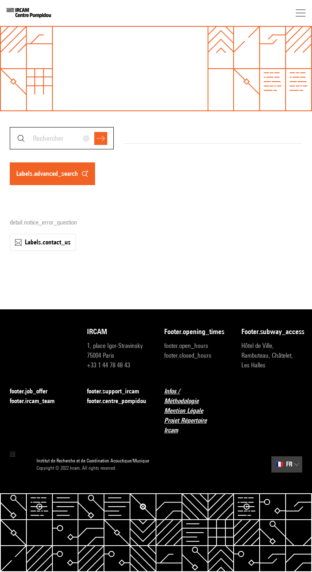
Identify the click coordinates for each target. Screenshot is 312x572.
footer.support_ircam (117, 391)
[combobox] (62, 138)
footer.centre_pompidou (116, 401)
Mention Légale (188, 411)
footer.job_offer (33, 391)
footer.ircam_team (37, 401)
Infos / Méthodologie (194, 396)
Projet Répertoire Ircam (194, 425)
